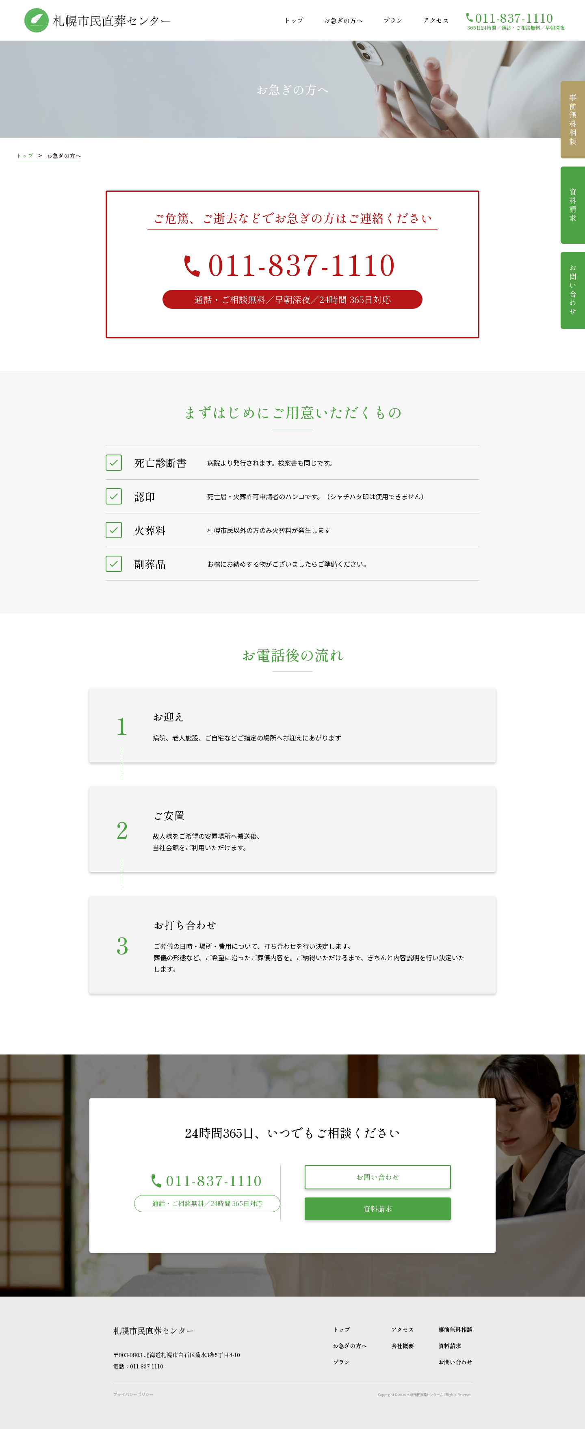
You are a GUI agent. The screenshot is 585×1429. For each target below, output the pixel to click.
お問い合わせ (378, 1176)
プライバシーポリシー (133, 1394)
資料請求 (377, 1208)
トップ (293, 20)
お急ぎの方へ (343, 20)
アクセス (436, 20)
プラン (393, 20)
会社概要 (402, 1346)
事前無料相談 (573, 119)
